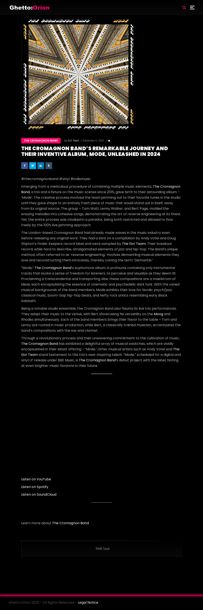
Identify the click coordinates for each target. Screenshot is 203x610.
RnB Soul (102, 548)
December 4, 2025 (93, 140)
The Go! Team (134, 243)
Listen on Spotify (34, 486)
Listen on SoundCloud (38, 494)
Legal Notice (88, 602)
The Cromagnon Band (41, 140)
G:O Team (73, 140)
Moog (158, 314)
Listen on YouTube (36, 479)
